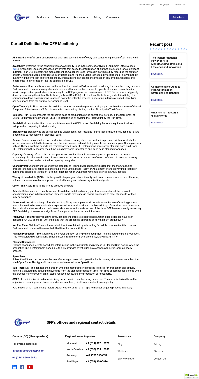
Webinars (123, 351)
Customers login (146, 4)
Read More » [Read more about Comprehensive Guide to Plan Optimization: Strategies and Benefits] (157, 100)
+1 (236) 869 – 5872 (24, 357)
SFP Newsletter (126, 358)
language (164, 4)
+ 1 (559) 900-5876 (97, 361)
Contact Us (180, 4)
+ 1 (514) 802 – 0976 (97, 343)
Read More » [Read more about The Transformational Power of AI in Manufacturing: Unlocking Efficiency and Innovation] (157, 74)
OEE (15, 68)
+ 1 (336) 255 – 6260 (97, 349)
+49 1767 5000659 (96, 355)
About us (159, 351)
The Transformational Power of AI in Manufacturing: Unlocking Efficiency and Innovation (166, 62)
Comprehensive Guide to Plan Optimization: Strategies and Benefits (165, 89)
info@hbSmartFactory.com (28, 350)
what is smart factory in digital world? (165, 114)
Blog (120, 344)
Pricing (157, 344)
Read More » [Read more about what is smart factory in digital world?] (157, 123)
